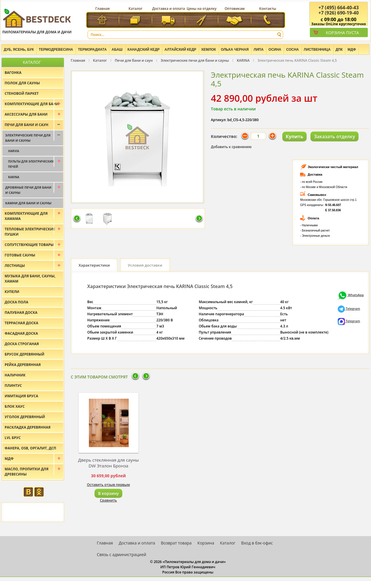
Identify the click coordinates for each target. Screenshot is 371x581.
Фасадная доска (21, 333)
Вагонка (13, 72)
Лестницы (15, 265)
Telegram (349, 308)
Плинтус (13, 385)
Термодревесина (56, 50)
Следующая (199, 218)
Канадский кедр (144, 50)
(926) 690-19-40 (338, 13)
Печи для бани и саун (134, 60)
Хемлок (208, 50)
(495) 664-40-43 (338, 7)
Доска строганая (22, 343)
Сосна (292, 50)
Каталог (136, 8)
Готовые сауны (20, 255)
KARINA (243, 60)
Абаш (117, 50)
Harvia (13, 151)
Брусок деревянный (24, 354)
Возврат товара (176, 543)
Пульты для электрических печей (31, 164)
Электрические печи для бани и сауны (195, 60)
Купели (12, 291)
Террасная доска (21, 322)
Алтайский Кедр (180, 50)
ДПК (339, 50)
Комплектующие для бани (32, 103)
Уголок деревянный (25, 416)
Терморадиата (92, 50)
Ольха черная (235, 50)
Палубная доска (21, 312)
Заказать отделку (334, 136)
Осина (274, 50)
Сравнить (108, 500)
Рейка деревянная (23, 364)
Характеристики (94, 265)
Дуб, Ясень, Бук (19, 50)
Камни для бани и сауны (28, 203)
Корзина (205, 543)
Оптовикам (235, 8)
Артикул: (219, 119)
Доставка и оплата (168, 8)
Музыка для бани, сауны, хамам (30, 279)
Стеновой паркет (22, 93)
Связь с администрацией (121, 554)
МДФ (352, 50)
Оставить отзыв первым (108, 484)
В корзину (108, 493)
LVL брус (13, 437)
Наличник (15, 375)
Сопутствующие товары (29, 244)
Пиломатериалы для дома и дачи (37, 21)
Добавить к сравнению (231, 146)
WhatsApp (351, 295)
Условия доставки (145, 265)
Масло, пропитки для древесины (26, 472)
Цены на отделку (202, 8)
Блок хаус (15, 406)
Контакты (267, 8)
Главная (102, 8)
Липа (258, 50)
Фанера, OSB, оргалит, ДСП (30, 448)
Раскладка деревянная (27, 427)
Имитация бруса (21, 396)
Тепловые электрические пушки (30, 232)
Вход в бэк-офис (257, 543)
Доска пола (16, 302)
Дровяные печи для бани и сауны (28, 190)
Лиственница (317, 50)
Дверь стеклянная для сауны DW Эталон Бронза (108, 463)
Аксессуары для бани (26, 114)
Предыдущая (76, 218)
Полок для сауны (22, 83)
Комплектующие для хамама (26, 216)
